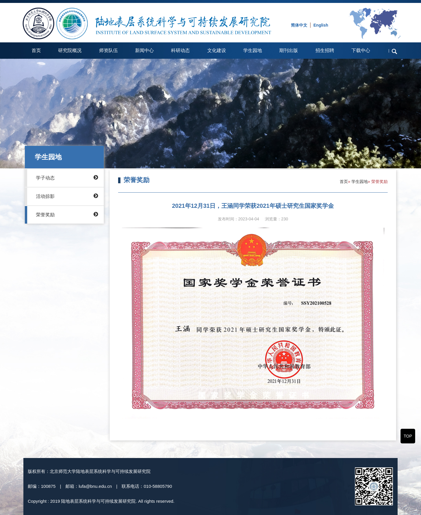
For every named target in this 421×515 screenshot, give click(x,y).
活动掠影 (67, 196)
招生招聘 (324, 50)
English (320, 25)
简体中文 (299, 25)
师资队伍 (108, 50)
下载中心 (360, 50)
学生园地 (252, 50)
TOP (408, 436)
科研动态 (180, 50)
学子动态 (67, 177)
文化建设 (216, 50)
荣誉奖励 (67, 214)
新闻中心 (144, 50)
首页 (36, 50)
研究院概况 (70, 50)
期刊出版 (288, 50)
